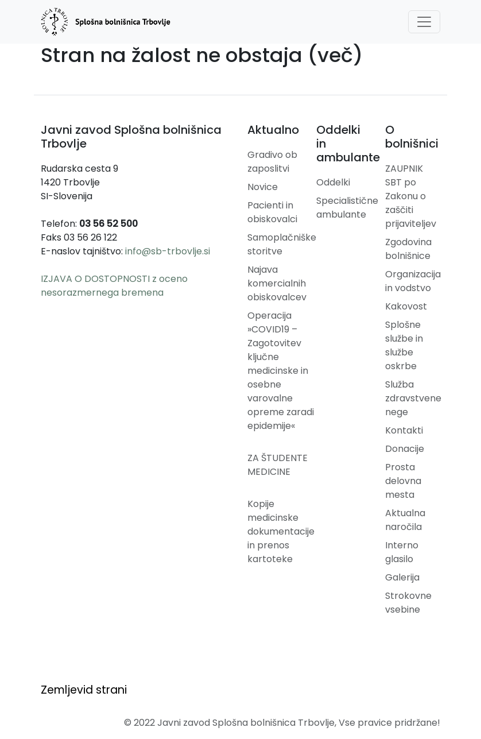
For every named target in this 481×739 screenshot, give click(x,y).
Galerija (402, 577)
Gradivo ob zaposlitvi (272, 161)
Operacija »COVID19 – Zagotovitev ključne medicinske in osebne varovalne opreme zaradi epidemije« (280, 370)
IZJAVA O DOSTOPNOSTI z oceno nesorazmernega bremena (114, 285)
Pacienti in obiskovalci (272, 212)
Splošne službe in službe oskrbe (404, 345)
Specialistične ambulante (347, 207)
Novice (262, 187)
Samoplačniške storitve (281, 244)
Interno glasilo (401, 552)
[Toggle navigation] (424, 21)
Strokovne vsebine (408, 602)
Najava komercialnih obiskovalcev (277, 283)
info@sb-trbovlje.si (167, 251)
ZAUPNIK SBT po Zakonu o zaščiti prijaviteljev (410, 196)
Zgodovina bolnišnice (408, 248)
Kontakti (404, 430)
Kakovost (406, 306)
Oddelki (333, 182)
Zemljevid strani (84, 690)
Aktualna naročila (405, 519)
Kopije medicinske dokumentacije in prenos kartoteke (281, 531)
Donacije (404, 448)
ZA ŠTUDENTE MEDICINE (277, 464)
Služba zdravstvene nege (413, 398)
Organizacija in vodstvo (413, 281)
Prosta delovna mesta (403, 481)
